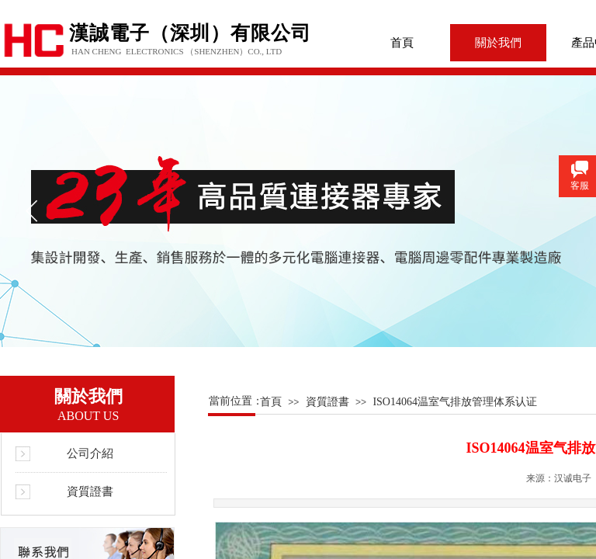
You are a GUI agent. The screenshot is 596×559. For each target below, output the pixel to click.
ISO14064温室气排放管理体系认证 (454, 402)
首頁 (402, 42)
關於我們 (498, 42)
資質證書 (327, 402)
